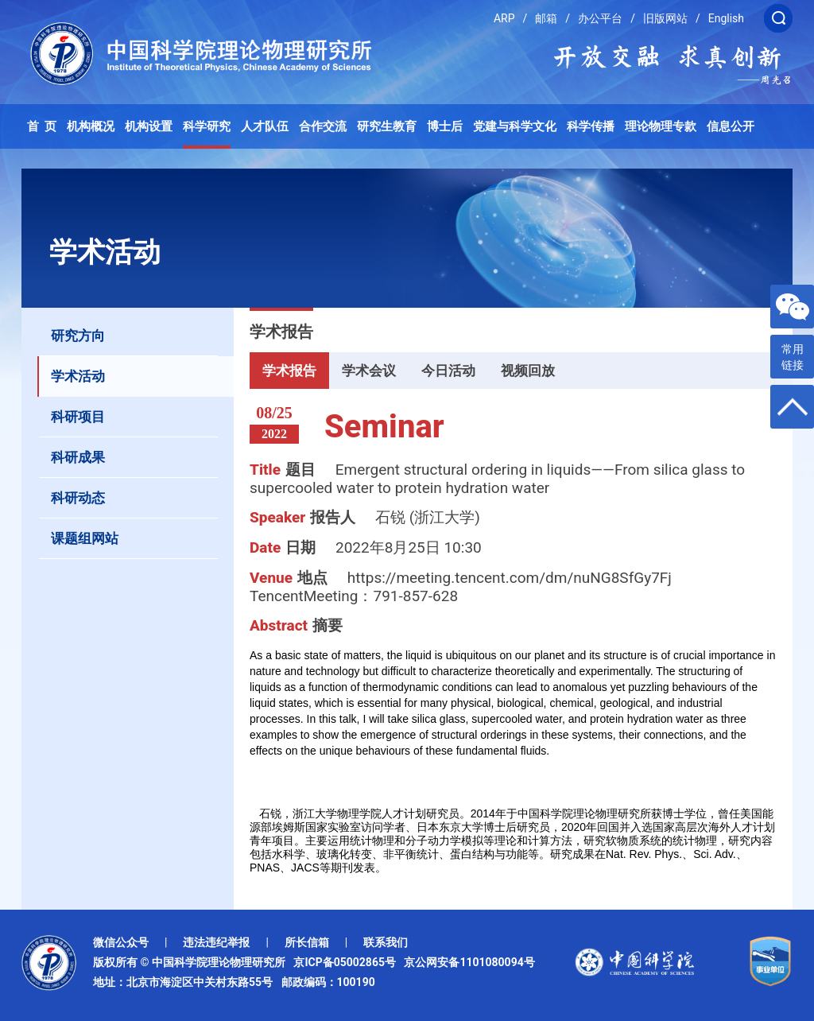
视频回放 (528, 371)
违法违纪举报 (216, 942)
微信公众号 (121, 942)
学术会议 (369, 371)
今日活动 (448, 371)
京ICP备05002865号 (347, 962)
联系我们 (385, 942)
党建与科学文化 (514, 126)
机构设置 (148, 126)
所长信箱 (307, 942)
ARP (504, 18)
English (726, 18)
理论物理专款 (660, 126)
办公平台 (600, 18)
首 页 (42, 126)
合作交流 (323, 126)
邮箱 (546, 18)
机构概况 (90, 126)
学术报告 (289, 371)
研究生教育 (387, 126)
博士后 (445, 126)
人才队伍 (265, 126)
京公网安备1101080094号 (469, 962)
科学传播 (590, 126)
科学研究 (207, 126)
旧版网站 (665, 18)
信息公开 (730, 126)
